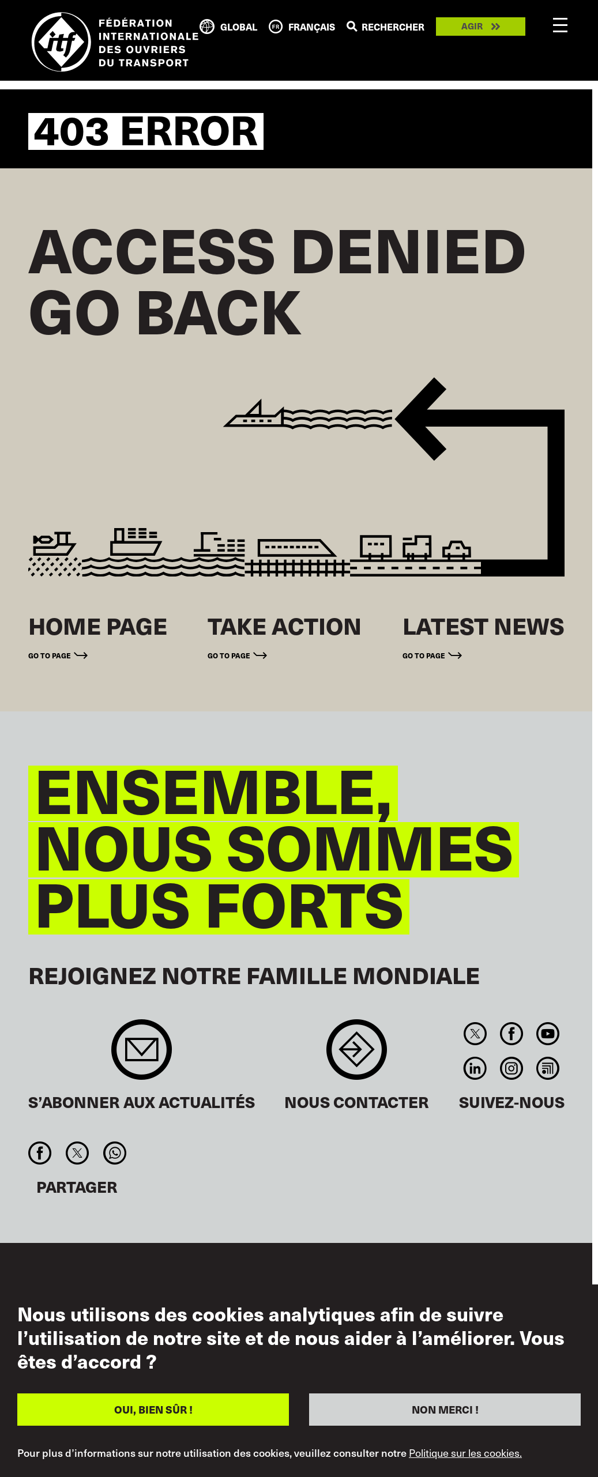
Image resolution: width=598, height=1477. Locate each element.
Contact (356, 1055)
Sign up (141, 1055)
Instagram (511, 1068)
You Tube (548, 1033)
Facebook (511, 1033)
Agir (472, 26)
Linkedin (474, 1068)
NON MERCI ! (445, 1409)
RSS (548, 1068)
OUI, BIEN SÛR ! (153, 1409)
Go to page (49, 655)
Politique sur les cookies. (465, 1453)
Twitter (474, 1033)
